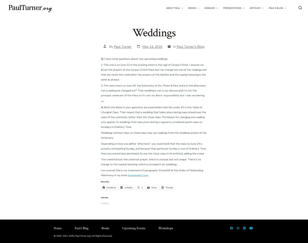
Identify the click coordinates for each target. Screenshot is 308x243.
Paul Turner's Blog (190, 46)
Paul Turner (123, 46)
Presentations (234, 8)
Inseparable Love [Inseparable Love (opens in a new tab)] (138, 175)
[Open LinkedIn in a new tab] (244, 228)
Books (193, 8)
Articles (257, 8)
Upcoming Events (133, 228)
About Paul (174, 8)
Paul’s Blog (82, 228)
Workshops (165, 228)
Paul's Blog (277, 8)
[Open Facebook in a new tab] (231, 228)
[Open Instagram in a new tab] (238, 228)
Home (58, 228)
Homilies (211, 8)
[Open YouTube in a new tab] (251, 228)
